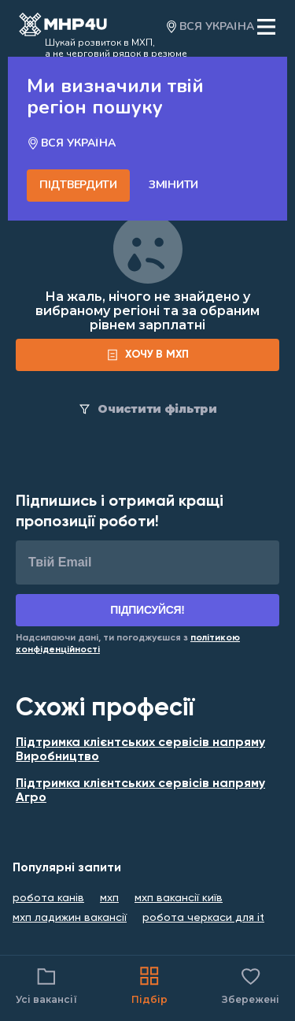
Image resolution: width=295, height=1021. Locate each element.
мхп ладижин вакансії (70, 917)
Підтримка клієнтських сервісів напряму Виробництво (140, 750)
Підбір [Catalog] (149, 984)
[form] (147, 355)
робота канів (48, 898)
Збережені (250, 984)
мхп (109, 898)
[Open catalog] (63, 27)
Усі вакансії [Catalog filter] (46, 984)
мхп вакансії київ (179, 898)
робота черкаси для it (203, 917)
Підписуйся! (147, 609)
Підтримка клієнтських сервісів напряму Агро (140, 791)
